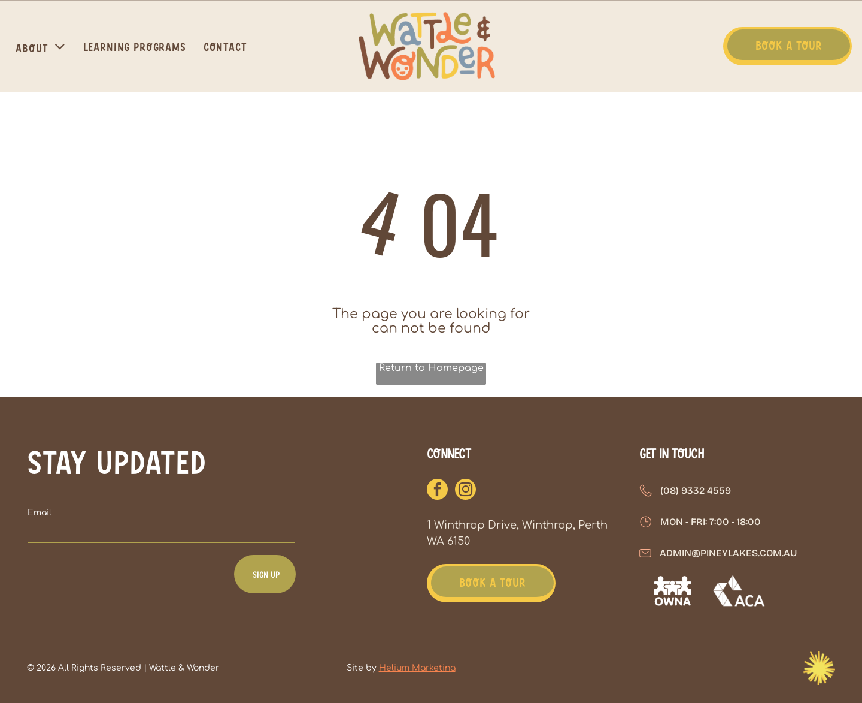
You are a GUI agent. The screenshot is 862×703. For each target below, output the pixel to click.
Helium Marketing (417, 667)
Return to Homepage (431, 368)
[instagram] (465, 491)
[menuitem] (41, 46)
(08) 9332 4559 (695, 490)
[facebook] (437, 491)
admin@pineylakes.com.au (728, 553)
